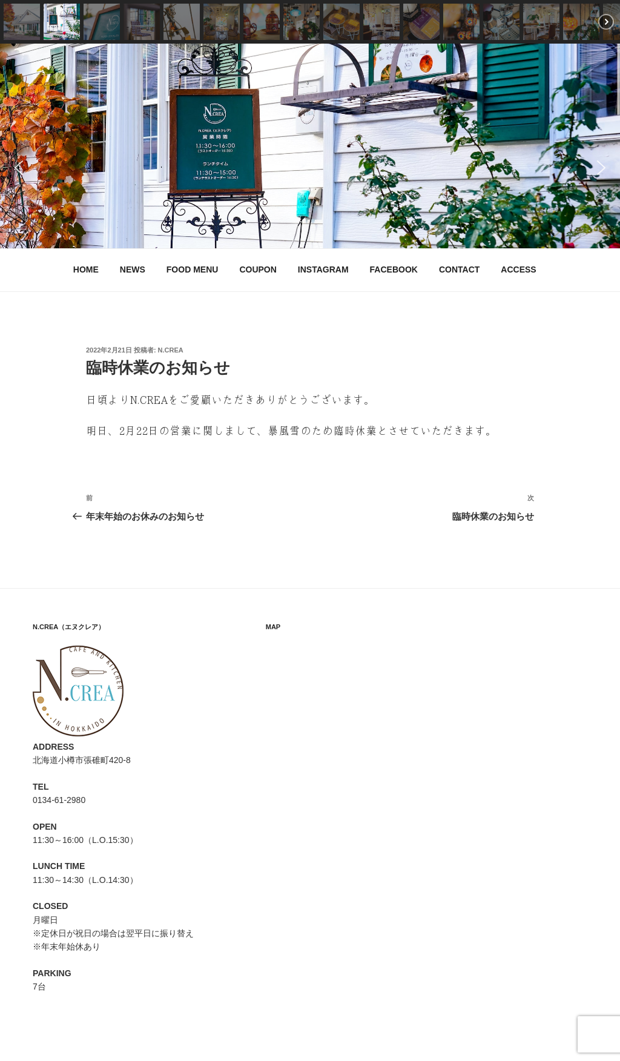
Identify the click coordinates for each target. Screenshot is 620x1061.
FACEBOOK (394, 269)
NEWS (132, 269)
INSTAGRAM (323, 269)
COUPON (257, 269)
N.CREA (170, 350)
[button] (22, 22)
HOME (86, 269)
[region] (310, 146)
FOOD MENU (193, 269)
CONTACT (459, 269)
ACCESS (518, 269)
